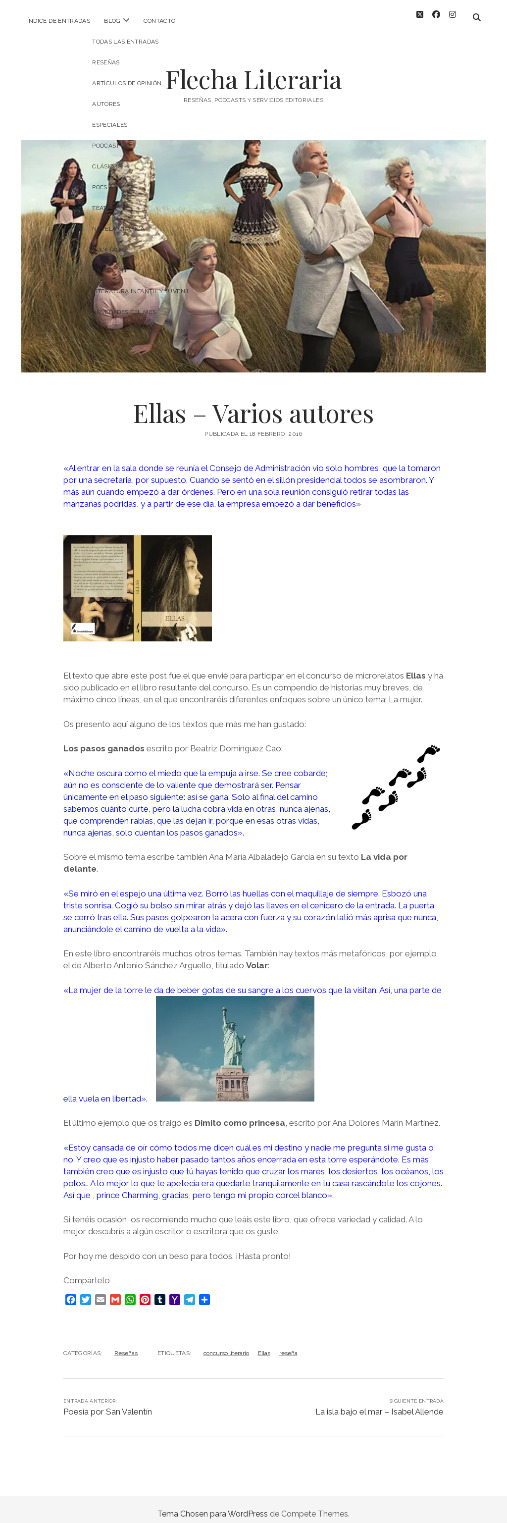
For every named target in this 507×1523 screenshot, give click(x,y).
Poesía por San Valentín (107, 1403)
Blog (112, 20)
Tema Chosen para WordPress (212, 1505)
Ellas (264, 1344)
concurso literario (226, 1344)
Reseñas (126, 1344)
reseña (288, 1344)
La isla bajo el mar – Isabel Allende (379, 1403)
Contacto (160, 20)
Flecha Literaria (253, 70)
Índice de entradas (58, 20)
